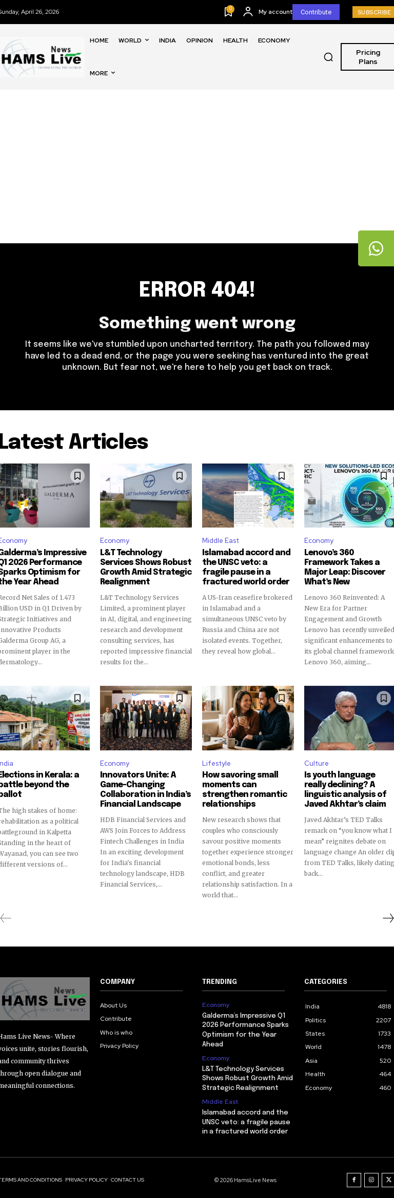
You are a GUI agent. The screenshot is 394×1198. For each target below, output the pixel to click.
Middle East (220, 541)
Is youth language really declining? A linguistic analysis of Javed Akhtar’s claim (347, 789)
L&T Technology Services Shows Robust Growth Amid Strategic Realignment (145, 568)
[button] (328, 57)
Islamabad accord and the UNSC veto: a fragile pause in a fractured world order (246, 568)
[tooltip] (376, 248)
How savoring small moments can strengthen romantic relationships (241, 789)
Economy (114, 541)
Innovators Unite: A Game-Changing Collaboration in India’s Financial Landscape (141, 789)
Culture (316, 762)
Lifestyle (216, 762)
